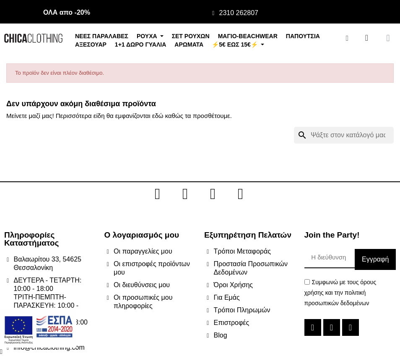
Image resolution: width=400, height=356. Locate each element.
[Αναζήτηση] (344, 135)
